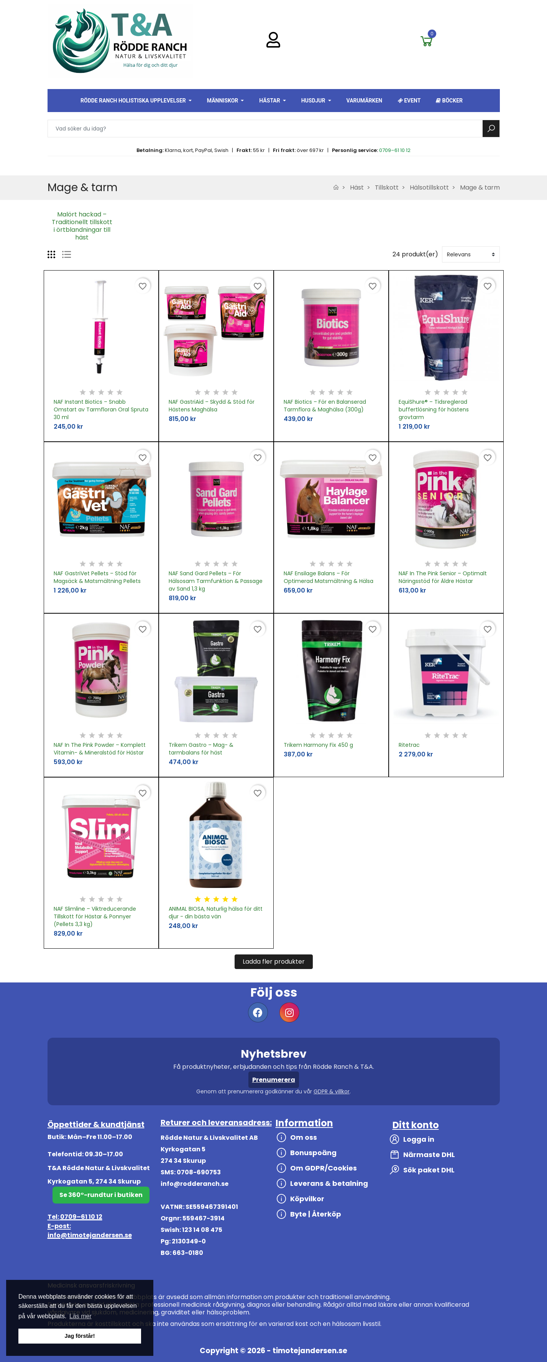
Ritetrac (409, 745)
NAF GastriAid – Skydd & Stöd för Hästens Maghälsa (212, 405)
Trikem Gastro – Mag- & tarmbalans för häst (201, 748)
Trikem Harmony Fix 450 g (318, 745)
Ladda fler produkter (274, 961)
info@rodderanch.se (194, 1183)
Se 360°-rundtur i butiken (101, 1194)
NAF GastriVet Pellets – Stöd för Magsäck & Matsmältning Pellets (97, 577)
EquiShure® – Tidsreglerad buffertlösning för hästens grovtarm (434, 409)
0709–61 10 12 (395, 150)
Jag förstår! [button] (79, 1336)
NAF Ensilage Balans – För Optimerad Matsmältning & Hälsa (328, 577)
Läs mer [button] (80, 1316)
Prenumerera (273, 1079)
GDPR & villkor (332, 1091)
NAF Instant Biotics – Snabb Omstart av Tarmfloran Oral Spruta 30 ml (101, 409)
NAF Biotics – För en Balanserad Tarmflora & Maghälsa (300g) (325, 405)
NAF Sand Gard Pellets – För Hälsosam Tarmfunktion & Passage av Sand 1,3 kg (216, 581)
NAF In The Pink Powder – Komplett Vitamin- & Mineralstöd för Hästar (100, 748)
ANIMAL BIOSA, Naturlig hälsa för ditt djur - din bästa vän (216, 912)
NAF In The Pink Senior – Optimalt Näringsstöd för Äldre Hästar (443, 577)
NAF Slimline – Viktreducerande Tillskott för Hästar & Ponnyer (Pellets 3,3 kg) (95, 916)
